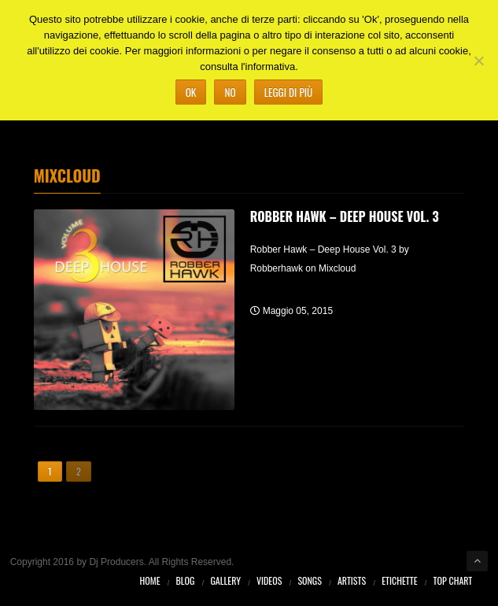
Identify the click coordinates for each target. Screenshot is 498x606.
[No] (478, 60)
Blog (185, 580)
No (229, 92)
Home (150, 580)
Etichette (399, 580)
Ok (191, 92)
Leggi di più (288, 92)
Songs (309, 580)
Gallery (225, 580)
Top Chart (453, 580)
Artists (352, 580)
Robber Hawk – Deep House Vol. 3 (344, 216)
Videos (269, 580)
